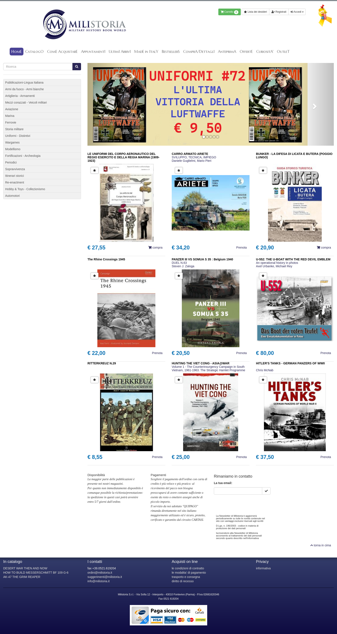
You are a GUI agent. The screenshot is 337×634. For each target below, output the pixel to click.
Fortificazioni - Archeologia (22, 155)
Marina (9, 116)
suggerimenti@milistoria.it (104, 577)
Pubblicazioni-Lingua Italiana (24, 82)
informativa (263, 568)
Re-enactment (14, 182)
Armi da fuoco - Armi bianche (24, 89)
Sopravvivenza (15, 169)
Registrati (278, 11)
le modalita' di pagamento (189, 572)
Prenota (241, 247)
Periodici (11, 162)
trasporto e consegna (186, 577)
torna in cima (320, 545)
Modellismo (12, 149)
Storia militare (14, 129)
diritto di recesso (183, 581)
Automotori (12, 195)
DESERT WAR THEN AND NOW (25, 568)
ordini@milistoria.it (99, 572)
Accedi (297, 11)
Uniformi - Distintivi (17, 135)
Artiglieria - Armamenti (20, 96)
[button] (105, 104)
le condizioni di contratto (188, 568)
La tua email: (223, 483)
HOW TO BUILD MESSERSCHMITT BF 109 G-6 (35, 572)
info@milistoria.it (98, 581)
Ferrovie (10, 122)
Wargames (12, 142)
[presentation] (246, 503)
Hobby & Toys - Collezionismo (25, 189)
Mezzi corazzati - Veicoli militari (26, 102)
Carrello (230, 12)
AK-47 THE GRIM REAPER (21, 577)
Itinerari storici (14, 175)
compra (155, 247)
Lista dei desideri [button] (255, 11)
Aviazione (11, 109)
